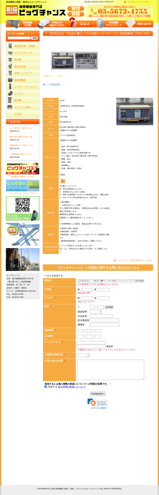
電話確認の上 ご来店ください (22, 145)
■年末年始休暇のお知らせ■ (21, 137)
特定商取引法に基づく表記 (138, 2)
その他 (17, 114)
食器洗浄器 (20, 66)
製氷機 (17, 59)
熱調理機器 (20, 80)
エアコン (18, 93)
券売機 (17, 100)
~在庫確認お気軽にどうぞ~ (21, 154)
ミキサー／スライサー (25, 86)
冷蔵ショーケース (23, 73)
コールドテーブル (23, 53)
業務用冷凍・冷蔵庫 (24, 46)
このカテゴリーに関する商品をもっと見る (134, 260)
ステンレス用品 (22, 107)
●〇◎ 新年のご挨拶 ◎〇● (20, 128)
